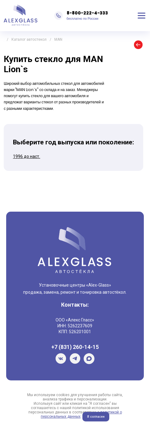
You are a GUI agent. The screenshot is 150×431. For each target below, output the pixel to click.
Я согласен (96, 416)
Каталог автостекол (29, 39)
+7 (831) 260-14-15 (75, 347)
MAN (58, 39)
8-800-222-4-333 (87, 13)
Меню (141, 15)
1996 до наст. (26, 156)
